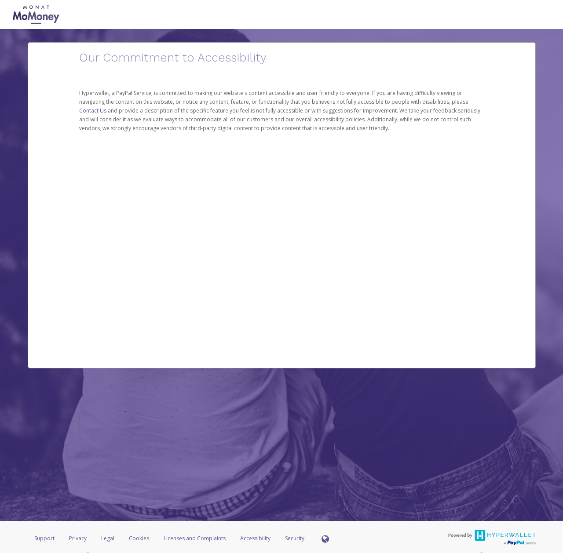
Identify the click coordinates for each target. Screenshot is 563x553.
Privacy (78, 538)
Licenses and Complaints (195, 538)
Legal (107, 538)
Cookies (139, 538)
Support (44, 538)
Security (294, 538)
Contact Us (93, 110)
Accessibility (255, 538)
